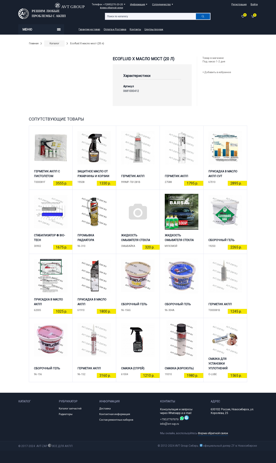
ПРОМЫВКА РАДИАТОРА (85, 238)
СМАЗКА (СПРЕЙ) (132, 368)
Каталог (54, 43)
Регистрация (239, 4)
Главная (34, 43)
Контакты (135, 29)
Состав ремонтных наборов (116, 420)
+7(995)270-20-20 (113, 4)
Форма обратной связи (213, 433)
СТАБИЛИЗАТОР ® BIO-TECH (49, 238)
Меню (42, 29)
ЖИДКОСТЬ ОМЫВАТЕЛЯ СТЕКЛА (135, 238)
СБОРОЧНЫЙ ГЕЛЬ (221, 240)
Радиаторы (66, 414)
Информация (137, 4)
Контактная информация (114, 414)
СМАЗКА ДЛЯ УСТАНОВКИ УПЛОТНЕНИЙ (218, 365)
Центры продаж (154, 29)
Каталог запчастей (70, 408)
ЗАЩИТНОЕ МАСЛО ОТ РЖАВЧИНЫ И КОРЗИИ (93, 174)
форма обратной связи (111, 8)
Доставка (105, 408)
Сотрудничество (161, 4)
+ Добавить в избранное (216, 72)
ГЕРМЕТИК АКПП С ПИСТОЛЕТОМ (47, 174)
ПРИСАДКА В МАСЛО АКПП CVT (222, 174)
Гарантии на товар (89, 29)
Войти (254, 4)
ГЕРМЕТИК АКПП (133, 176)
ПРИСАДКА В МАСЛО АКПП (48, 302)
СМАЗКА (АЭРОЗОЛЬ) (179, 368)
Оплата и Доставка (115, 29)
